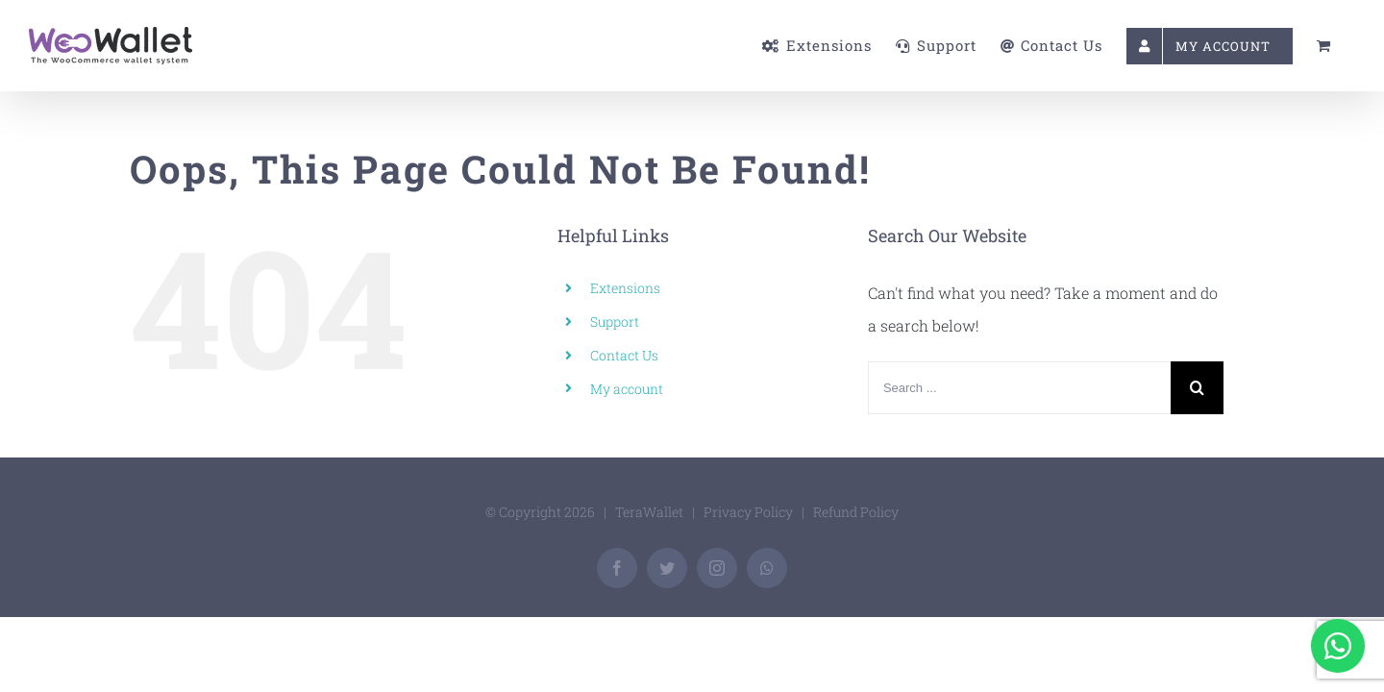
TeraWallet (649, 512)
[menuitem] (687, 45)
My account (626, 389)
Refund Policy (856, 512)
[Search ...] (1019, 387)
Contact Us (624, 355)
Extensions (625, 288)
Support (614, 321)
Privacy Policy (748, 512)
